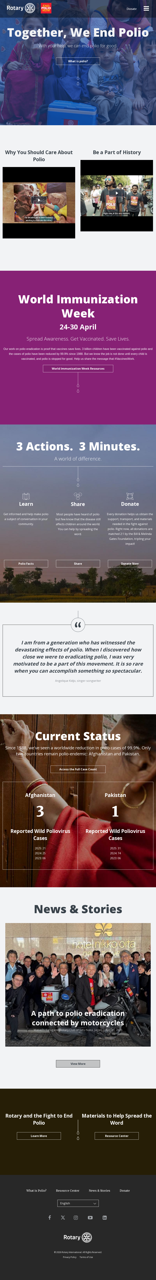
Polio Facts (26, 564)
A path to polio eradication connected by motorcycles (78, 1017)
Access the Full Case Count (78, 769)
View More (78, 1064)
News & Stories (99, 1190)
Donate (132, 9)
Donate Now (130, 564)
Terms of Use (86, 1257)
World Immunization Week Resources (78, 369)
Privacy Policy (69, 1257)
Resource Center (117, 1136)
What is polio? (78, 69)
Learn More (39, 1136)
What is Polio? (36, 1190)
